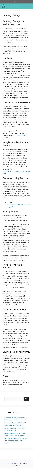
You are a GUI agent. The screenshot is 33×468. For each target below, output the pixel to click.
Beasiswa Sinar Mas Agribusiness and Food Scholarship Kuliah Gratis (16, 440)
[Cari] (26, 399)
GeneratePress (16, 465)
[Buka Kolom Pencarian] (21, 6)
